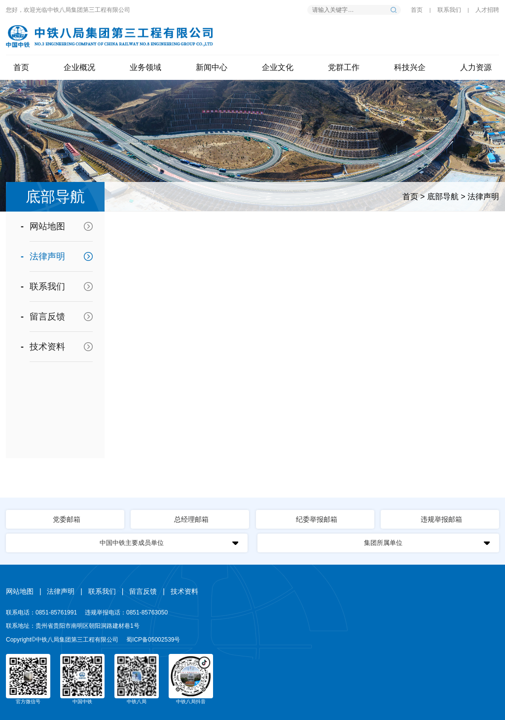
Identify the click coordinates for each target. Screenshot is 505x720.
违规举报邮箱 (441, 519)
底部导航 (443, 196)
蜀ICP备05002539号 (153, 639)
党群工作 (344, 67)
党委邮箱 (66, 519)
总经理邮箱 (191, 519)
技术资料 (47, 347)
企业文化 (277, 67)
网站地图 (47, 226)
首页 (417, 9)
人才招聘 (487, 9)
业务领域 (145, 67)
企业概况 (79, 67)
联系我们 (449, 9)
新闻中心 (211, 67)
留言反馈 (47, 317)
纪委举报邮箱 (316, 519)
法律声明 (483, 196)
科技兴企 (410, 67)
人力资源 (476, 67)
